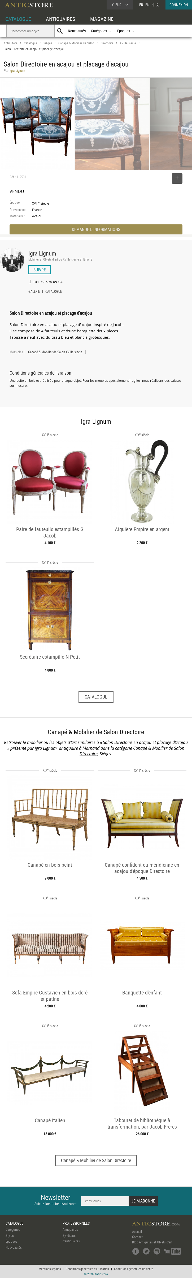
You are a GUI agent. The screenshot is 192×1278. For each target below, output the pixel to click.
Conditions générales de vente (133, 1269)
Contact (137, 1236)
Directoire (107, 43)
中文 (155, 4)
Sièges (47, 43)
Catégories (13, 1229)
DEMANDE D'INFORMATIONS (96, 229)
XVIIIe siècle (128, 43)
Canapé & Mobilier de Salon (76, 43)
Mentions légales (50, 1269)
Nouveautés (77, 30)
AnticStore (11, 43)
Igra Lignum (42, 253)
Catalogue (30, 43)
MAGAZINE (102, 18)
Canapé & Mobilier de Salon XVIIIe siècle (55, 352)
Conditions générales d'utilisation (87, 1269)
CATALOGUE (18, 18)
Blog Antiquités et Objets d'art (152, 1242)
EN (147, 4)
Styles (10, 1235)
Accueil (137, 1231)
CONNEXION (178, 4)
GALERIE (34, 292)
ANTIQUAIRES (60, 18)
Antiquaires (70, 1229)
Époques (11, 1241)
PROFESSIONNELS (76, 1223)
